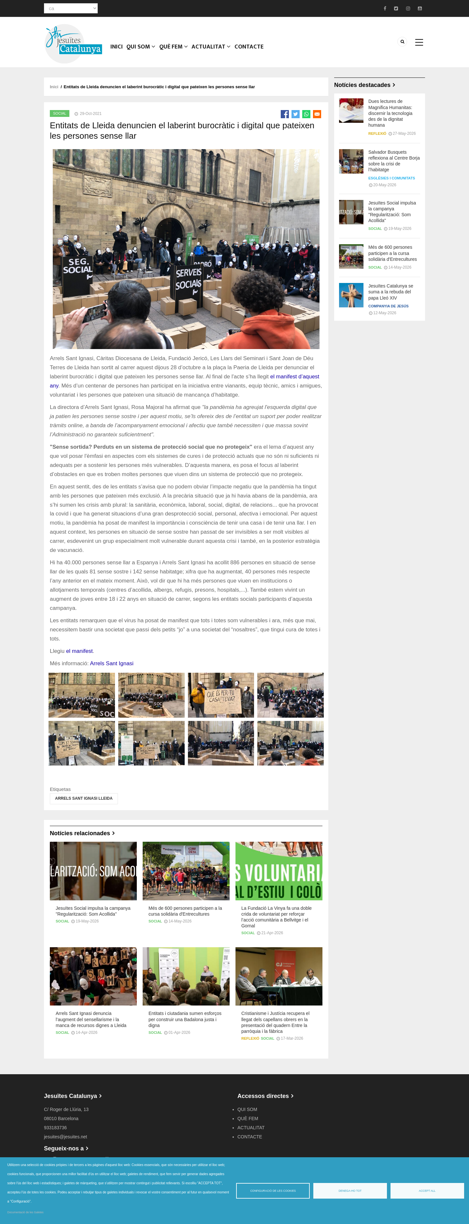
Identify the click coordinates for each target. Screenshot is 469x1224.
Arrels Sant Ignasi (112, 663)
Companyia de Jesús (388, 306)
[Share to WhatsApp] (306, 114)
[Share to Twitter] (295, 114)
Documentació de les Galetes (25, 1212)
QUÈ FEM (175, 50)
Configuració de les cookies (273, 1190)
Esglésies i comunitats (391, 178)
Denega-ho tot (350, 1190)
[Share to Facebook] (285, 114)
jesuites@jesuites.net (65, 1136)
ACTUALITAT (213, 50)
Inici (117, 50)
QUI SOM (142, 50)
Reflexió (250, 1038)
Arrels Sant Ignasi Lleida (84, 798)
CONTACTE (250, 50)
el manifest (79, 651)
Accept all (427, 1190)
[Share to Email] (317, 114)
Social (59, 113)
